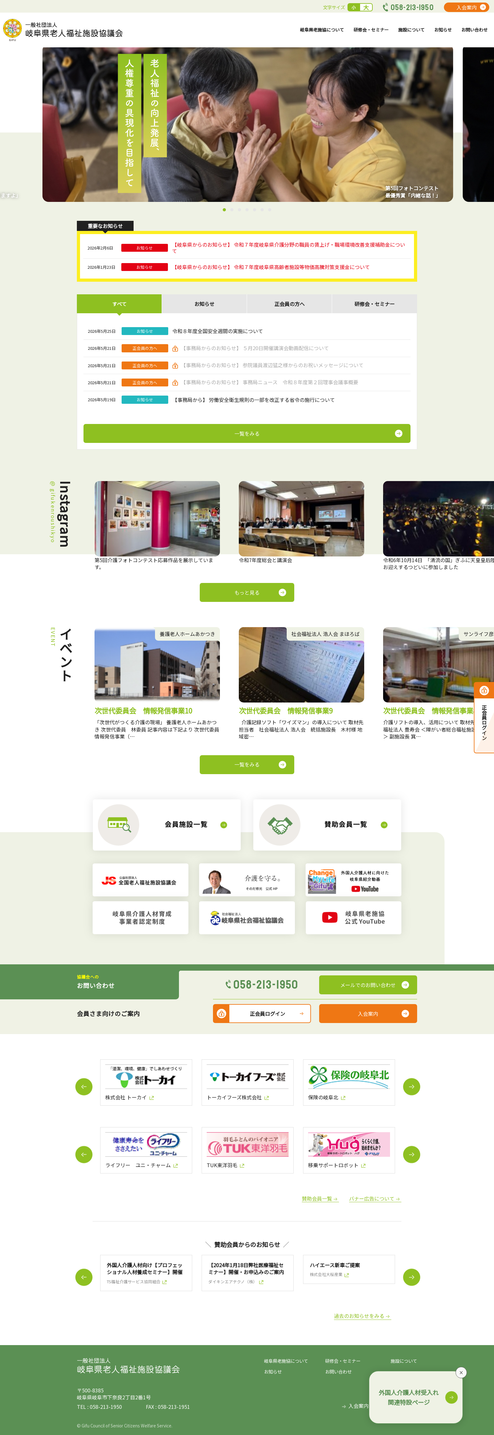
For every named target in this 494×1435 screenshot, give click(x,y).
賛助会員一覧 (317, 1198)
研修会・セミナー (358, 33)
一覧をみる (247, 764)
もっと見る (247, 592)
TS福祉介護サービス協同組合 (133, 1282)
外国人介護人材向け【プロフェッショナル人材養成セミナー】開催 (144, 1269)
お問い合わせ (472, 33)
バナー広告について (371, 1198)
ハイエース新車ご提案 (335, 1265)
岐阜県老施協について (304, 33)
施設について (403, 33)
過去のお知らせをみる (359, 1316)
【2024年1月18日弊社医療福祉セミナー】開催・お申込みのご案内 (246, 1269)
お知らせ (438, 33)
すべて (119, 304)
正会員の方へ (289, 304)
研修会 (374, 304)
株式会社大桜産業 (326, 1274)
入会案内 (467, 7)
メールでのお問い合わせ (368, 985)
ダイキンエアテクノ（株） (232, 1282)
